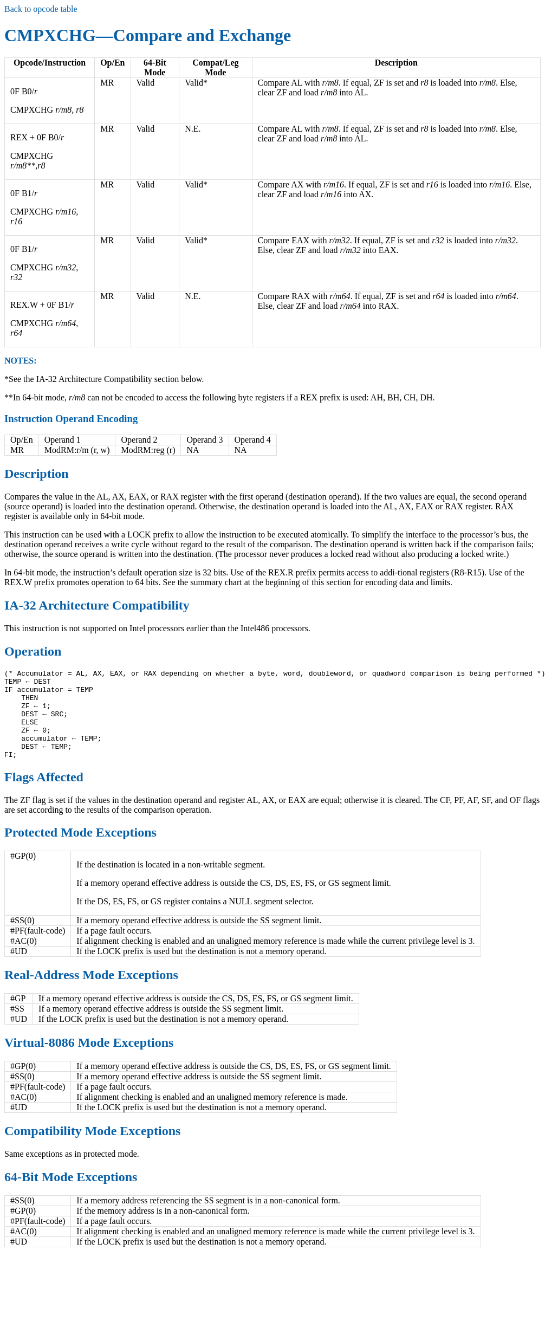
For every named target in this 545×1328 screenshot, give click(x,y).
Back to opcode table (40, 9)
